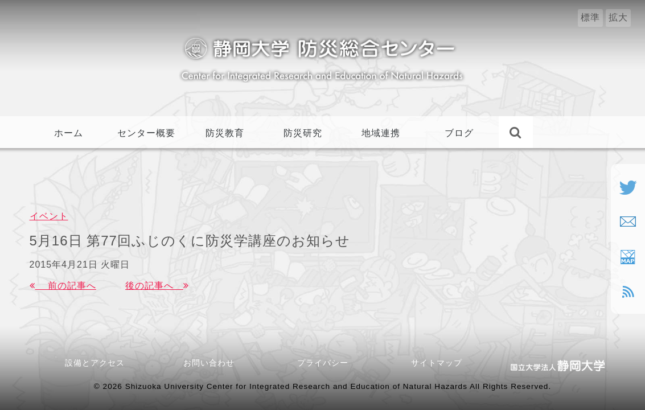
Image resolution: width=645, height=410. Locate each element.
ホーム (68, 133)
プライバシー (322, 362)
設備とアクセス (95, 362)
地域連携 (380, 133)
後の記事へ (157, 285)
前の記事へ (63, 285)
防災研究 (303, 133)
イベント (49, 216)
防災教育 (225, 133)
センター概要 (146, 133)
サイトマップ (436, 362)
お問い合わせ (213, 362)
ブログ (459, 133)
